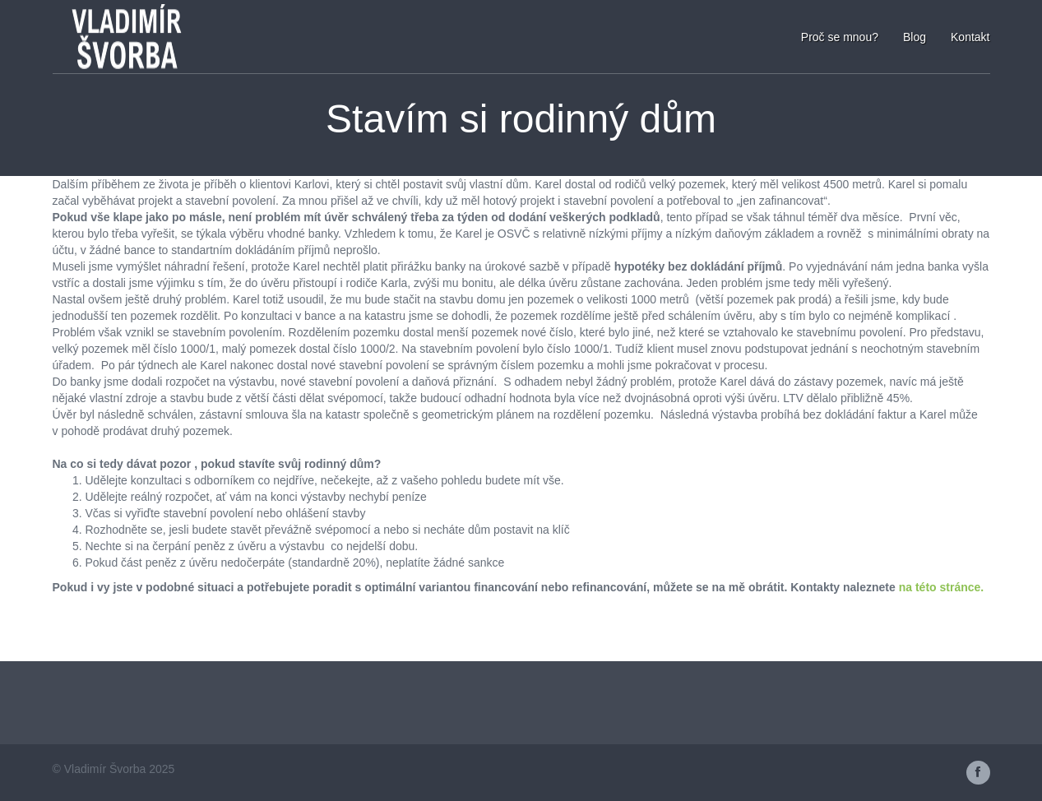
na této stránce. (940, 587)
